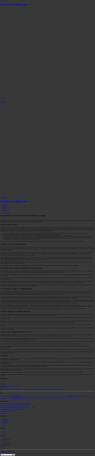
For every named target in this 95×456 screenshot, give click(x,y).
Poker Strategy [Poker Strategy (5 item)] (26, 398)
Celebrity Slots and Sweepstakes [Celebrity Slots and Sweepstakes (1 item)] (30, 396)
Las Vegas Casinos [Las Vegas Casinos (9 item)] (72, 396)
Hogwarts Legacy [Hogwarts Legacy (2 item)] (54, 396)
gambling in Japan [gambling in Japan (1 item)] (40, 396)
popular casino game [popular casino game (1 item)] (33, 398)
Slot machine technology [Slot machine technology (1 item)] (61, 398)
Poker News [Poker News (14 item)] (17, 398)
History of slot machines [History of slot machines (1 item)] (47, 396)
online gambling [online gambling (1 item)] (91, 396)
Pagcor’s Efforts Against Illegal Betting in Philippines (12, 409)
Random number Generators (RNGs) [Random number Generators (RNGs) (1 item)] (41, 398)
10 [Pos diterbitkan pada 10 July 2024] (3, 442)
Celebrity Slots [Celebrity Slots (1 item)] (24, 396)
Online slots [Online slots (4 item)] (4, 398)
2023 (4, 431)
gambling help (6, 208)
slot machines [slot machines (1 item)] (56, 398)
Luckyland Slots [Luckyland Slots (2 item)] (85, 396)
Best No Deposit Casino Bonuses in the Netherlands (12, 389)
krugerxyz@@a (8, 385)
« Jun (2, 448)
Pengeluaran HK (6, 212)
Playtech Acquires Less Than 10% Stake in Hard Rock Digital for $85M (16, 403)
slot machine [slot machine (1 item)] (52, 398)
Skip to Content (4, 1)
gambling (5, 204)
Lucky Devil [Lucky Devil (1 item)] (80, 396)
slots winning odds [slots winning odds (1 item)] (72, 398)
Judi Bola (5, 210)
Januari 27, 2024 (16, 385)
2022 (4, 433)
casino (4, 205)
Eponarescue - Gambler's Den (14, 4)
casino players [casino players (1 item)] (6, 396)
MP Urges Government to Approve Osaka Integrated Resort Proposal (15, 405)
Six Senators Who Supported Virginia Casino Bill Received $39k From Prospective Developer (44, 389)
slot (4, 209)
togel (4, 211)
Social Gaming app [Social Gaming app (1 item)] (77, 398)
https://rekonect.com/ (5, 413)
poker (4, 206)
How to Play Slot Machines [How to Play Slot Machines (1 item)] (61, 396)
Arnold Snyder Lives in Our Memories (9, 411)
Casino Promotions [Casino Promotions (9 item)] (15, 396)
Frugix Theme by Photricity (6, 452)
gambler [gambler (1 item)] (37, 396)
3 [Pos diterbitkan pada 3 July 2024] (3, 441)
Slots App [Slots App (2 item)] (67, 398)
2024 (4, 430)
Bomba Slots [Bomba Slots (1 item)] (2, 396)
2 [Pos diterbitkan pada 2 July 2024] (2, 441)
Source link (3, 383)
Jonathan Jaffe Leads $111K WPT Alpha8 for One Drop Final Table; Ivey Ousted (18, 407)
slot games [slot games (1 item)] (48, 398)
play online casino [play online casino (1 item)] (9, 398)
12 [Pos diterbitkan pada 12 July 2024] (6, 442)
